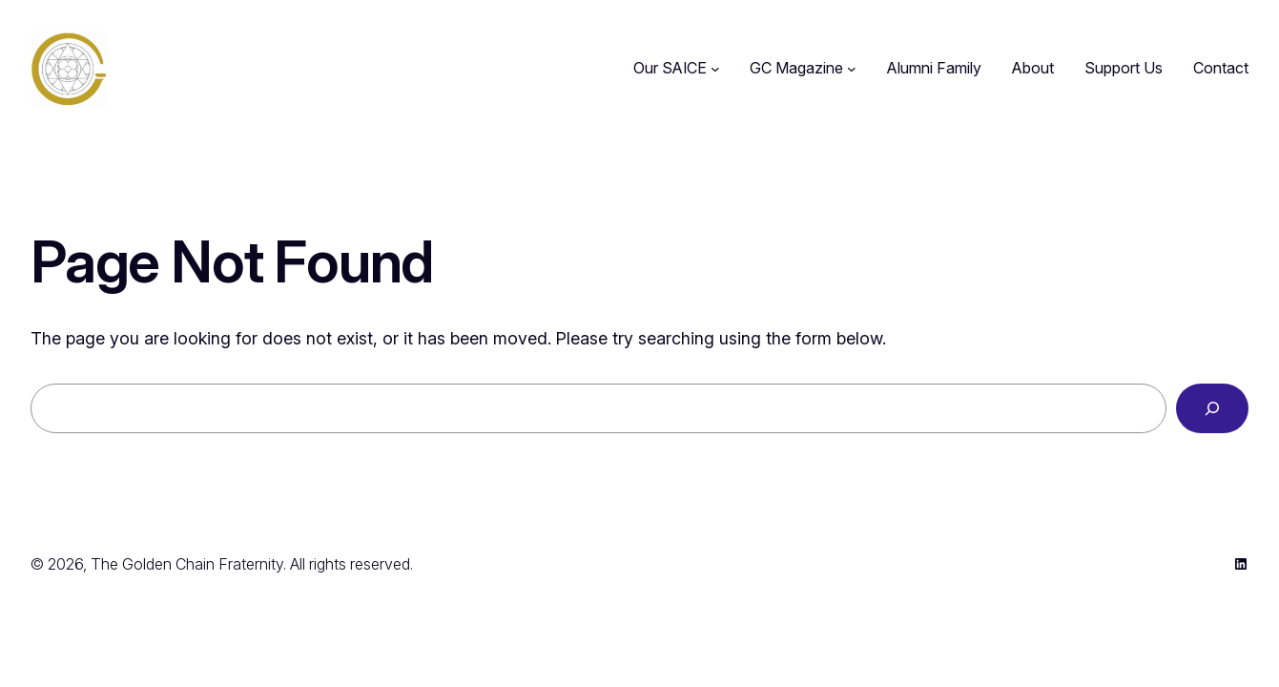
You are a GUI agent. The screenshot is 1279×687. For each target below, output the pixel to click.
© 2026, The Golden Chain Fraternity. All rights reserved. (222, 563)
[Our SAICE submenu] (715, 68)
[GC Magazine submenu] (851, 68)
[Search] (1212, 408)
